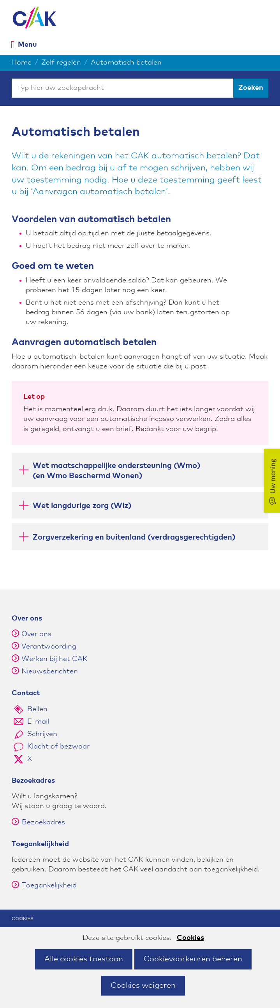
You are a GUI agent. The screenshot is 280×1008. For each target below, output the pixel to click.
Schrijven (42, 734)
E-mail (38, 721)
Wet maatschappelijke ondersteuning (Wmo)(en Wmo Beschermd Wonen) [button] (109, 471)
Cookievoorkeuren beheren (193, 959)
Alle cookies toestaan (83, 959)
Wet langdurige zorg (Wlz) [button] (74, 507)
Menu (27, 44)
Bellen (37, 709)
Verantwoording (48, 646)
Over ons (36, 634)
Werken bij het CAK (54, 659)
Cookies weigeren (143, 985)
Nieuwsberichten (49, 671)
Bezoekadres (38, 822)
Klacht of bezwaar (58, 746)
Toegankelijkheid (44, 885)
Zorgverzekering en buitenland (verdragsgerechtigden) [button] (126, 538)
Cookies (190, 937)
